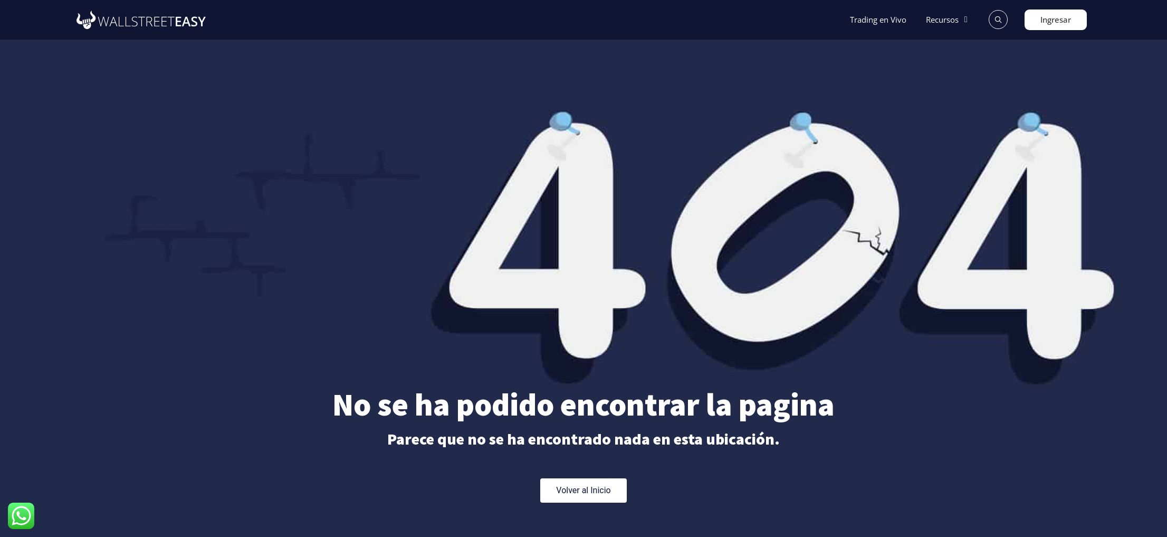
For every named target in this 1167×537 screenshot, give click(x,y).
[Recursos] (948, 20)
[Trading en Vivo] (878, 20)
